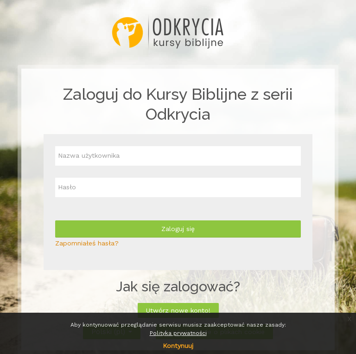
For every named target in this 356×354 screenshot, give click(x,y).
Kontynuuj (178, 345)
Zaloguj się (178, 228)
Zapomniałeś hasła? (87, 243)
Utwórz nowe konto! (178, 310)
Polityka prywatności (178, 333)
